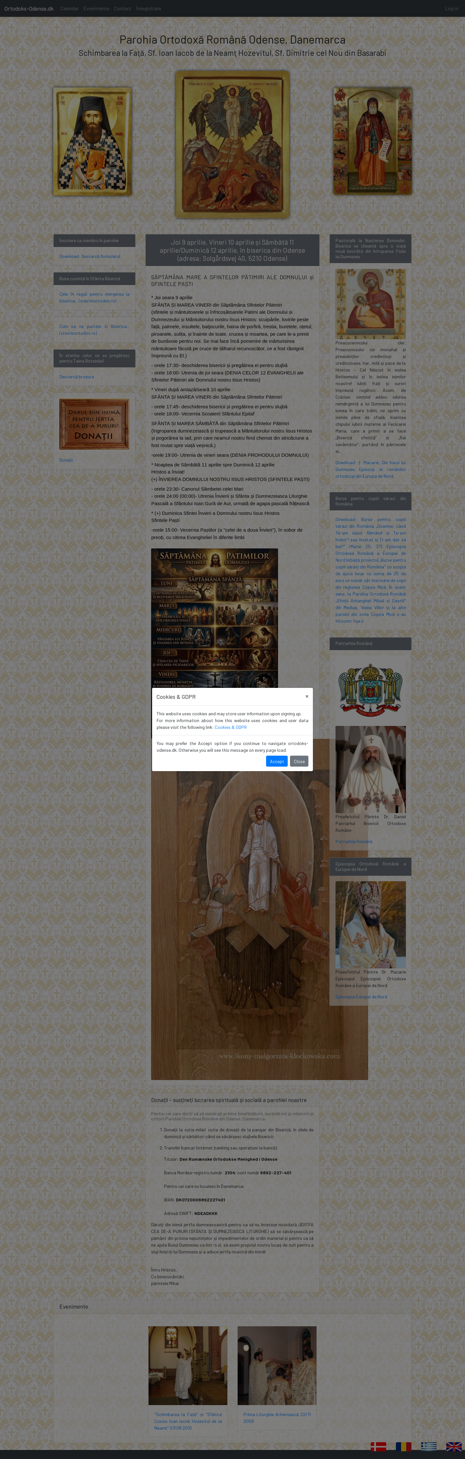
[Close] (307, 696)
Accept (277, 761)
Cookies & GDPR (231, 727)
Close (299, 761)
